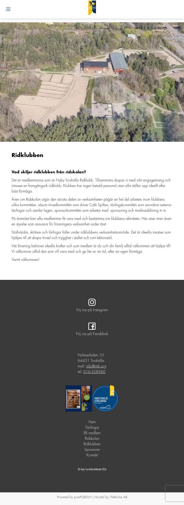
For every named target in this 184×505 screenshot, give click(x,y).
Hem (92, 422)
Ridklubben (92, 444)
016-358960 (94, 372)
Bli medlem (92, 433)
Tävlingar (92, 428)
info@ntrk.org (96, 366)
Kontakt (92, 455)
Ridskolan (92, 439)
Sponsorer (92, 450)
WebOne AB (118, 497)
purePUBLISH (82, 497)
